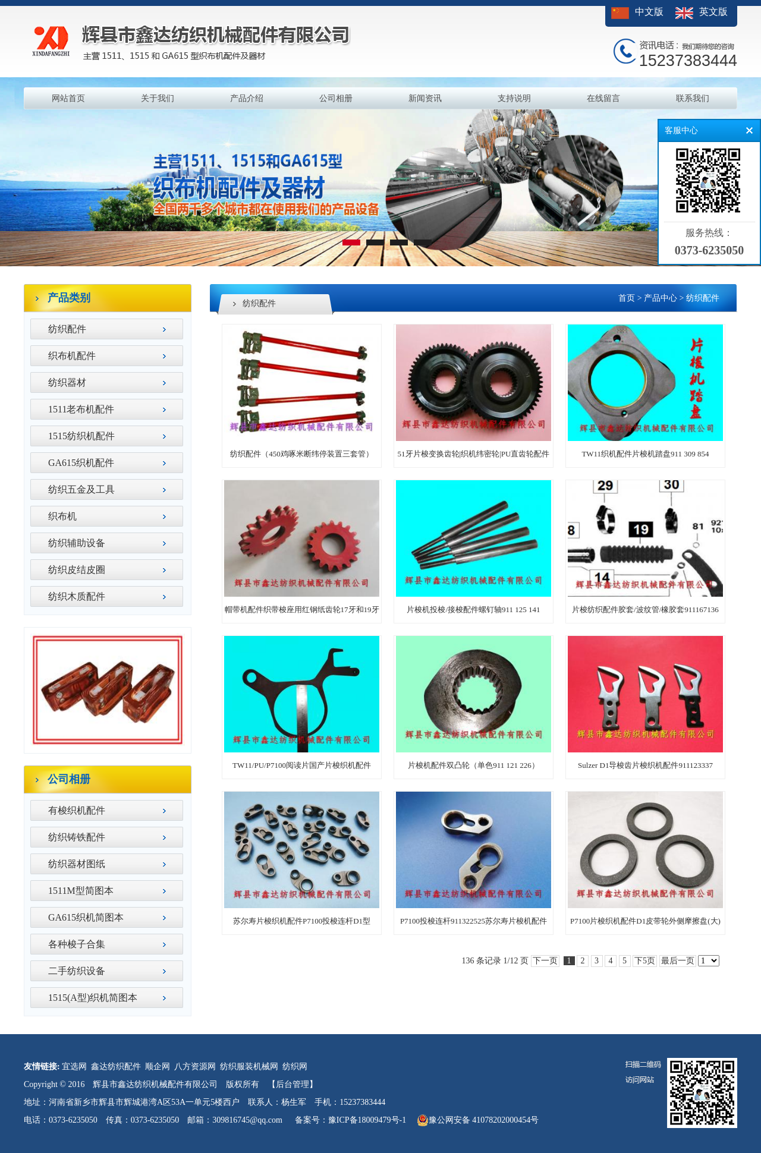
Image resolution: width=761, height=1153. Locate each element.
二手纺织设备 (76, 971)
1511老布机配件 (81, 409)
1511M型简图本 (81, 891)
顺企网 (157, 1066)
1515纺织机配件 (81, 436)
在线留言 (603, 98)
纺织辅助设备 (76, 543)
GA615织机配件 (81, 463)
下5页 (644, 960)
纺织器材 (67, 382)
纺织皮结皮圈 (76, 570)
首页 (626, 298)
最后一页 (677, 960)
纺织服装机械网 (249, 1066)
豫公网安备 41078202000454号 (478, 1120)
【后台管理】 (292, 1084)
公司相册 (336, 98)
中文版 (649, 12)
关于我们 (157, 98)
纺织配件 (67, 329)
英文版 (713, 12)
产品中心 (660, 298)
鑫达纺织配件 (116, 1066)
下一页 (545, 960)
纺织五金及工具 (81, 489)
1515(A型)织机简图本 (92, 998)
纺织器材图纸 (76, 864)
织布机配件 (72, 356)
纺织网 (294, 1066)
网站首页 (68, 98)
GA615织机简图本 (86, 917)
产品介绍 (246, 98)
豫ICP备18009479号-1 (367, 1120)
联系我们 (692, 98)
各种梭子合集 (76, 944)
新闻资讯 (425, 98)
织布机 (62, 516)
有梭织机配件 (76, 810)
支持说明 (514, 98)
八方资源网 (195, 1066)
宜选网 (74, 1066)
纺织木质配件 (76, 596)
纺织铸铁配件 (76, 837)
